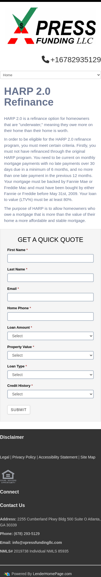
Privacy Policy (24, 457)
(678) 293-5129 (27, 533)
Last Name (17, 269)
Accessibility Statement (58, 457)
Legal (4, 457)
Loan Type (17, 366)
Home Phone (19, 308)
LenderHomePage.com (52, 574)
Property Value (20, 347)
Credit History (20, 386)
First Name (17, 250)
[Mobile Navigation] (50, 75)
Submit (19, 410)
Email (13, 289)
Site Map (88, 457)
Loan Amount (19, 327)
